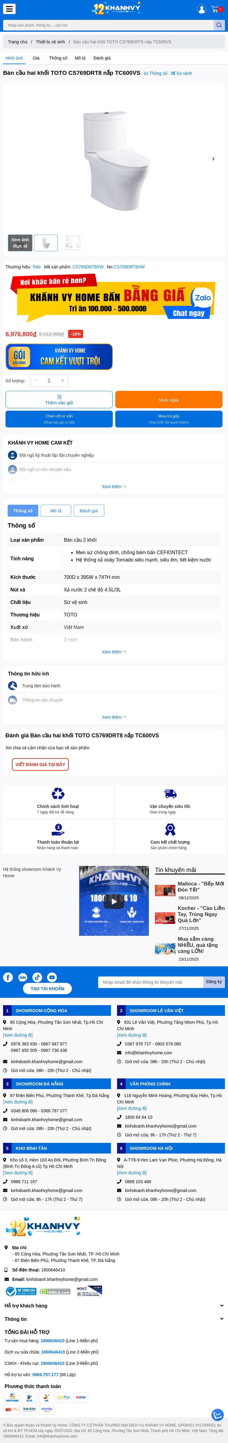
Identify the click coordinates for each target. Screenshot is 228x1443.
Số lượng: (15, 380)
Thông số (58, 57)
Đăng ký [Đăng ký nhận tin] (214, 981)
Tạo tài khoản (47, 988)
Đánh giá (102, 57)
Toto (37, 266)
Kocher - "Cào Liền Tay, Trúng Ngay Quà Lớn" (201, 914)
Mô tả (80, 57)
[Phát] (114, 901)
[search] (219, 25)
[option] (114, 159)
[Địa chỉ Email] (161, 982)
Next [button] (213, 158)
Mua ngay (169, 399)
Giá (36, 57)
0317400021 (206, 1425)
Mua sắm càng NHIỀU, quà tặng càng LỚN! (198, 945)
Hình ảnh (14, 57)
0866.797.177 (45, 1374)
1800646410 (53, 1269)
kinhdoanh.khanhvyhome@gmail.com (62, 1279)
